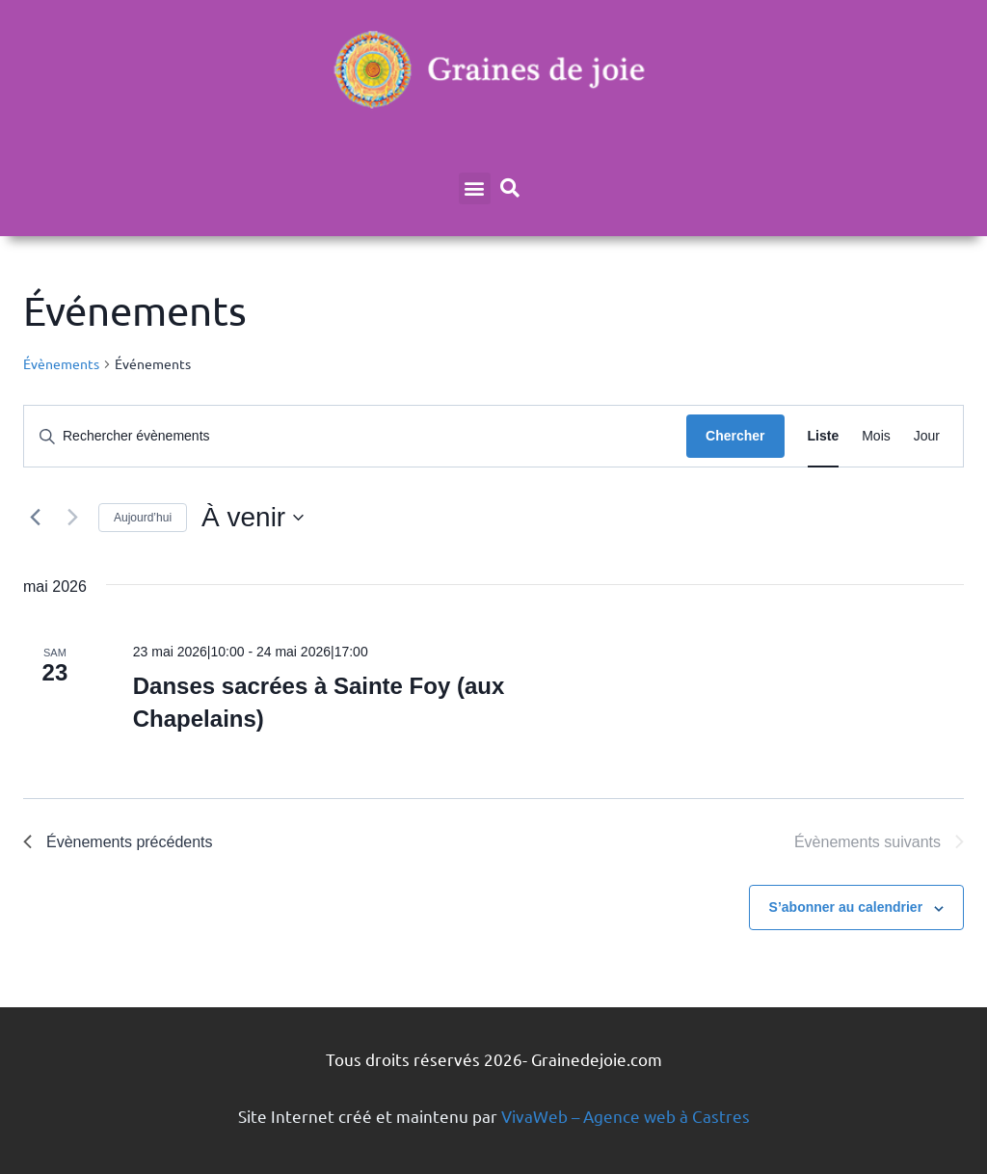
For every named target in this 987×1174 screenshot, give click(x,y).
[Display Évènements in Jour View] (927, 436)
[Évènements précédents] (34, 517)
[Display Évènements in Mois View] (876, 436)
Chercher (735, 435)
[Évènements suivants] (72, 517)
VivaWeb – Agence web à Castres (625, 1116)
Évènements (61, 363)
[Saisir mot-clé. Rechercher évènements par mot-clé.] (355, 436)
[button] (475, 188)
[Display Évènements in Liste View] (824, 436)
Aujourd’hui (143, 517)
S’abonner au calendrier (846, 907)
